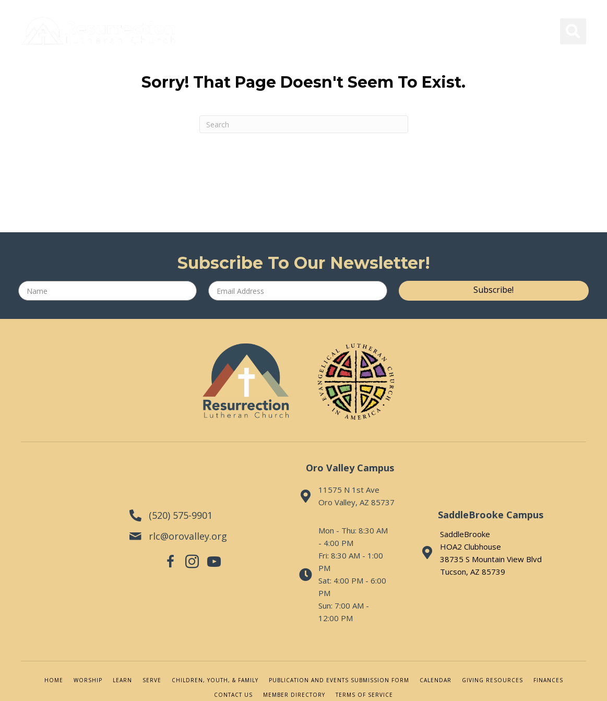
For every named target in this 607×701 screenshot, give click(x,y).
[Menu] (105, 77)
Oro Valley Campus (342, 467)
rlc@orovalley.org (177, 517)
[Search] (303, 124)
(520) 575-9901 (170, 496)
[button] (494, 291)
